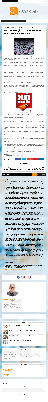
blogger (34, 174)
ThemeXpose (8, 400)
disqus (38, 174)
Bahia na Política (7, 368)
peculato (6, 356)
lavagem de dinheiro (8, 354)
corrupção (6, 352)
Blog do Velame (6, 376)
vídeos (38, 356)
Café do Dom (6, 373)
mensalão (36, 354)
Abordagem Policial (7, 372)
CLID (6, 179)
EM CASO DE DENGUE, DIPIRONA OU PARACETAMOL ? (21, 325)
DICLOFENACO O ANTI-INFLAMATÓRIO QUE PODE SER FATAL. (23, 331)
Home (5, 27)
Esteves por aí (6, 370)
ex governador (28, 352)
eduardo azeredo (16, 352)
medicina (20, 354)
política (14, 356)
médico (28, 354)
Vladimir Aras (6, 374)
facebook (43, 174)
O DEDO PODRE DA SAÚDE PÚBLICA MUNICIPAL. (20, 341)
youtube (5, 358)
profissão (22, 356)
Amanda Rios (20, 400)
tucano (30, 356)
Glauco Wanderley (7, 369)
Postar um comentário (9, 272)
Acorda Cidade (6, 367)
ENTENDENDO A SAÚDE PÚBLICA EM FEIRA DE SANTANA (22, 336)
